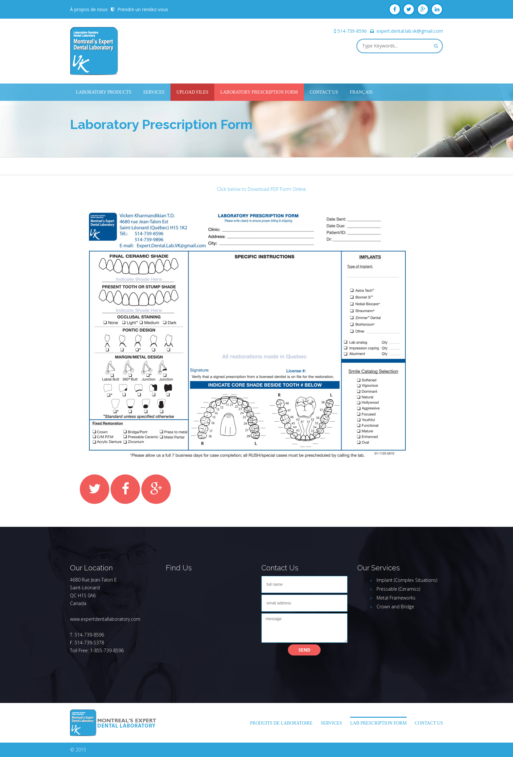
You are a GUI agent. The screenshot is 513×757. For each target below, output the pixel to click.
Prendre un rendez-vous (142, 9)
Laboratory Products (103, 92)
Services (154, 92)
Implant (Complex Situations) (407, 580)
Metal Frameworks (396, 598)
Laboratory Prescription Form (259, 92)
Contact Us (324, 92)
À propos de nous (89, 9)
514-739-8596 (352, 31)
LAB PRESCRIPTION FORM (378, 723)
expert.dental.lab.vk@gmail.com (410, 31)
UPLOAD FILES (192, 92)
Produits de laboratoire (281, 723)
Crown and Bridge (395, 606)
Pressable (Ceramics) (398, 589)
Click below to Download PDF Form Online (261, 189)
